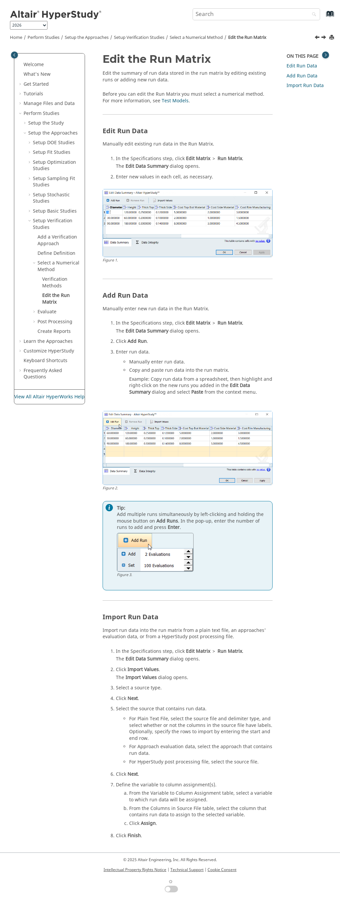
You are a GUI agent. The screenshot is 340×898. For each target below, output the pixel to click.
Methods (54, 282)
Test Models (175, 100)
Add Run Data (302, 75)
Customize (49, 351)
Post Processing (55, 321)
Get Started (36, 84)
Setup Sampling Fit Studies (54, 182)
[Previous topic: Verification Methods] (317, 38)
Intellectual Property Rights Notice (135, 870)
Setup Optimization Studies (54, 165)
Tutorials (33, 93)
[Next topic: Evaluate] (324, 38)
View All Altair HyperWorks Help (49, 396)
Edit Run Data (302, 65)
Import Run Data (305, 85)
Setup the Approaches (87, 38)
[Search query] (256, 14)
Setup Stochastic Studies (51, 198)
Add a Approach (57, 240)
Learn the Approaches (48, 341)
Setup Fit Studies (51, 152)
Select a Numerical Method (196, 38)
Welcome (34, 64)
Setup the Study (46, 123)
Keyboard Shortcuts (45, 360)
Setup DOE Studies (54, 142)
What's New (37, 74)
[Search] (312, 14)
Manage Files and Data (49, 103)
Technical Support (187, 870)
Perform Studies (43, 38)
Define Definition (56, 253)
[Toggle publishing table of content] (14, 54)
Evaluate (47, 311)
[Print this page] (332, 37)
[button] (21, 64)
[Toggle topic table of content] (325, 54)
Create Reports (54, 331)
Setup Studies (139, 38)
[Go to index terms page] (322, 17)
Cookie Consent (222, 870)
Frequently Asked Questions (43, 374)
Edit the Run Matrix (247, 38)
